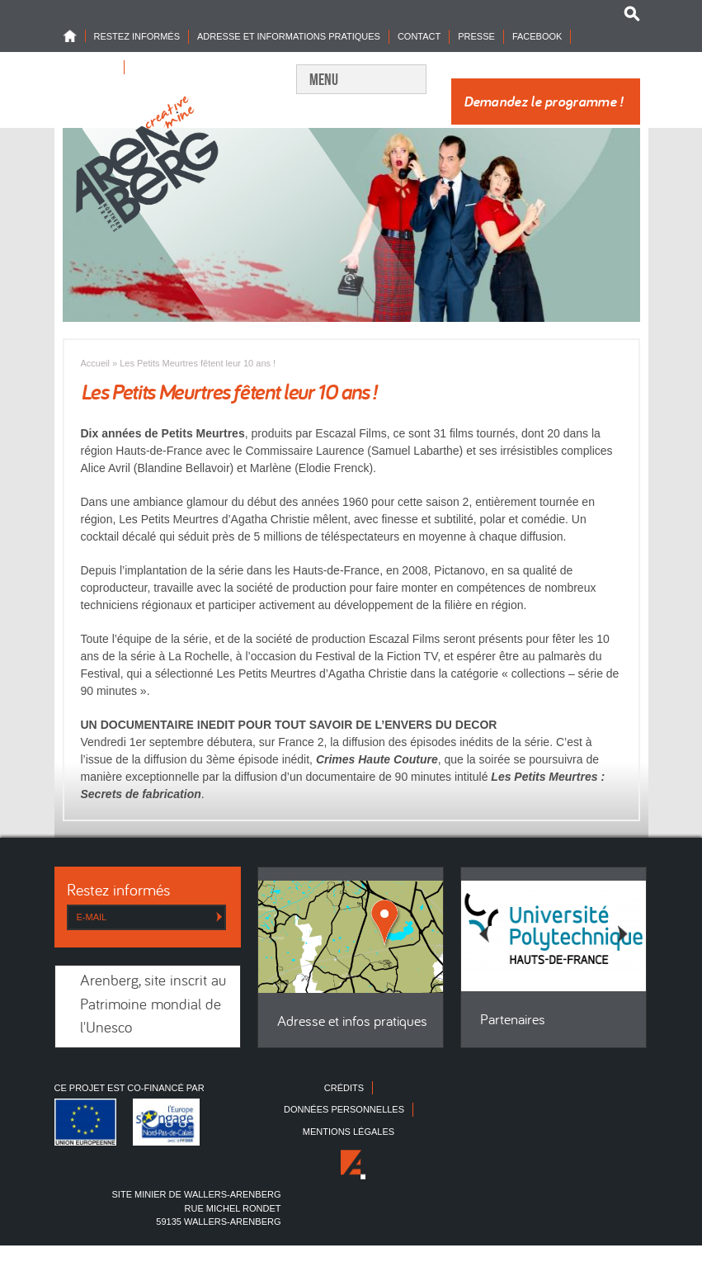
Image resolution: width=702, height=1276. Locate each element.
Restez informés (137, 36)
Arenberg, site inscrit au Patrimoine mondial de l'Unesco (153, 1005)
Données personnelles (344, 1109)
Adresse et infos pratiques (352, 1022)
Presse (476, 36)
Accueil (95, 363)
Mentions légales (348, 1132)
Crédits (344, 1088)
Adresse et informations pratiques (288, 36)
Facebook (537, 36)
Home (74, 36)
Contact (419, 36)
